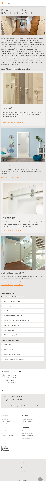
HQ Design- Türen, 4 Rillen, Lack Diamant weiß (16, 320)
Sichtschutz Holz (26, 424)
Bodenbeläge (4, 419)
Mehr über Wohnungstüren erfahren (12, 285)
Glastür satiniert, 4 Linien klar (12, 354)
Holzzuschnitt (25, 431)
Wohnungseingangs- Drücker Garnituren (15, 335)
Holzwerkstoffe (5, 431)
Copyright (23, 471)
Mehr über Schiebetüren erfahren (13, 230)
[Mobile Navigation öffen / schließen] (43, 3)
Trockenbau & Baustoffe (7, 435)
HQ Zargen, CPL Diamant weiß (12, 325)
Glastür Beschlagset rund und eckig (14, 359)
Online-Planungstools (27, 435)
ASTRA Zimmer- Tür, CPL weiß (12, 301)
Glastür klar (7, 345)
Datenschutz (23, 476)
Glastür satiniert (8, 349)
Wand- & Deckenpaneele (7, 421)
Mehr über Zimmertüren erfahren (13, 123)
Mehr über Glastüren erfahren (10, 177)
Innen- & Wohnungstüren (7, 424)
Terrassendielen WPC (27, 421)
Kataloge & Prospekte (27, 433)
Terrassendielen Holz (27, 419)
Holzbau (3, 433)
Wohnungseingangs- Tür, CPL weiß (13, 315)
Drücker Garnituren (9, 330)
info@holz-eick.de (10, 384)
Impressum (23, 467)
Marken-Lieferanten (27, 438)
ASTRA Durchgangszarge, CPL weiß (13, 311)
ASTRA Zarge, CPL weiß (10, 306)
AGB (23, 462)
